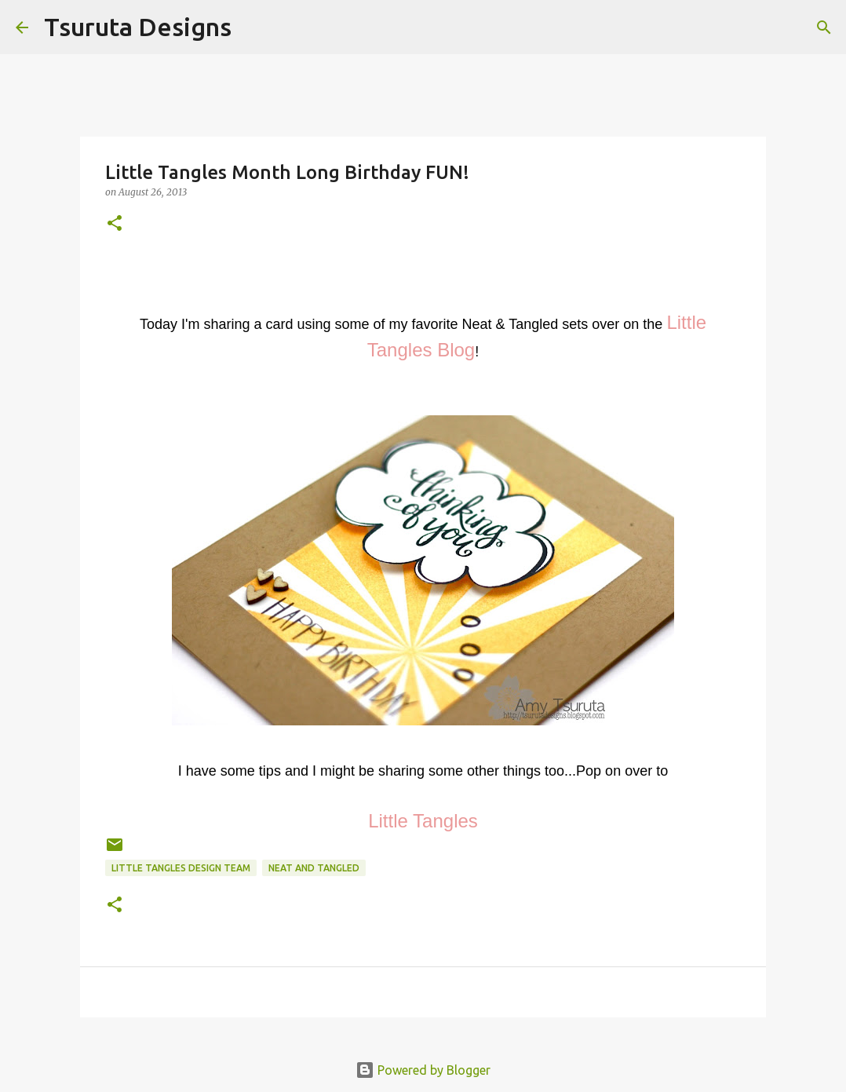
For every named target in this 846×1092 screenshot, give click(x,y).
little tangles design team (180, 868)
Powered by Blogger (423, 1070)
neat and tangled (313, 868)
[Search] (253, 27)
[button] (114, 224)
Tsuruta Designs (138, 27)
